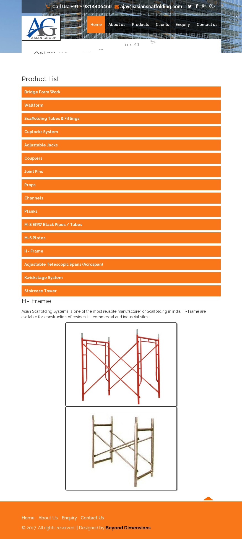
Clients (162, 24)
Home (96, 24)
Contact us (207, 24)
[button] (208, 518)
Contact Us (92, 517)
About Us (48, 517)
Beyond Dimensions (128, 527)
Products (140, 24)
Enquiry (183, 24)
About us (116, 24)
